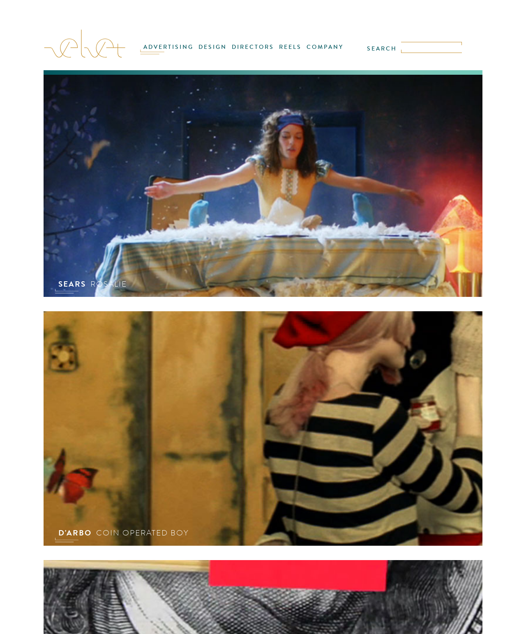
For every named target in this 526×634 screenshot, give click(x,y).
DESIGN (212, 47)
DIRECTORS (253, 47)
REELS (290, 47)
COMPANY (325, 47)
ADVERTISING (168, 47)
